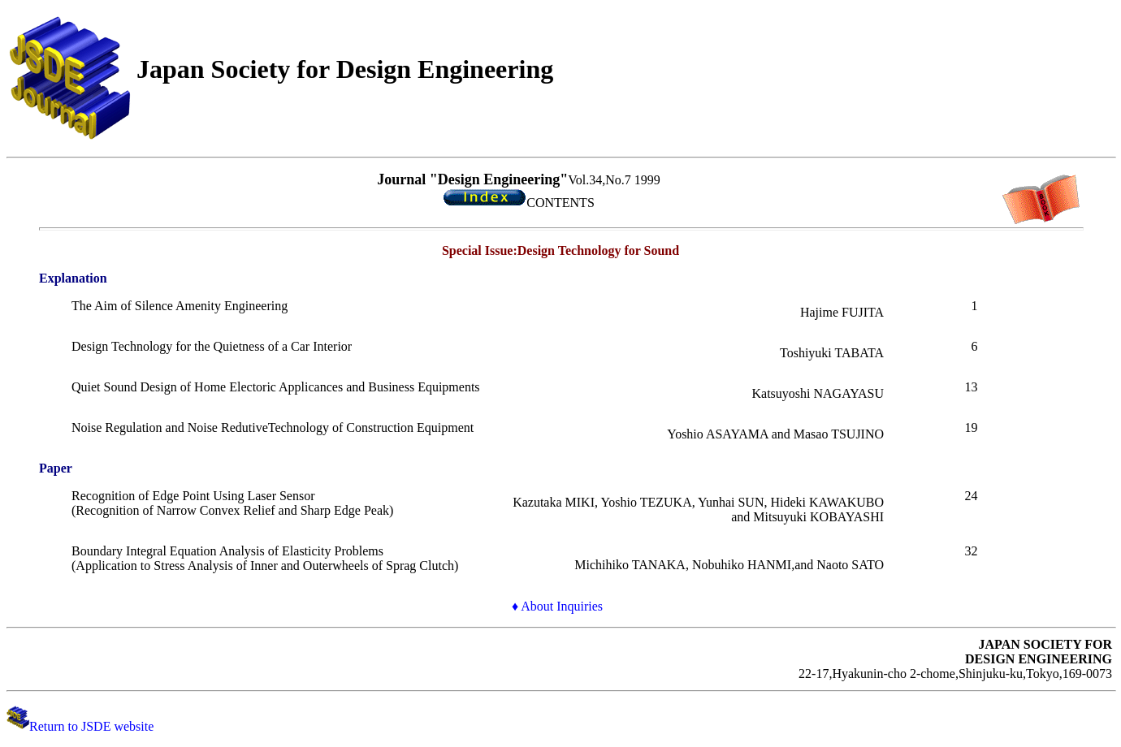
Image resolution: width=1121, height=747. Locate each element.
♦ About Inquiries (557, 606)
